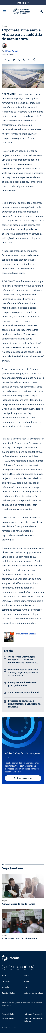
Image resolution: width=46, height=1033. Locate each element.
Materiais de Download (33, 993)
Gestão (26, 981)
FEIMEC (27, 975)
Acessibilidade (8, 1014)
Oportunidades (8, 993)
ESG (25, 987)
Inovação (5, 987)
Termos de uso (8, 1018)
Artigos (4, 26)
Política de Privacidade (33, 1014)
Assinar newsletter (23, 778)
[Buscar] (41, 11)
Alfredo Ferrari (11, 51)
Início (4, 975)
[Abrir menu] (5, 11)
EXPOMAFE (6, 981)
